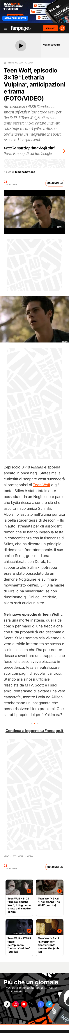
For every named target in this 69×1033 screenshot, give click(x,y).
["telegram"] (49, 1004)
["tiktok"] (7, 1004)
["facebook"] (41, 1004)
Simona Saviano (25, 172)
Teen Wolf (41, 485)
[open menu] (4, 28)
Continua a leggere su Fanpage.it (35, 731)
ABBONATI (50, 28)
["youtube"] (24, 1004)
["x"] (32, 1004)
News (6, 856)
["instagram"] (15, 1004)
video (30, 856)
